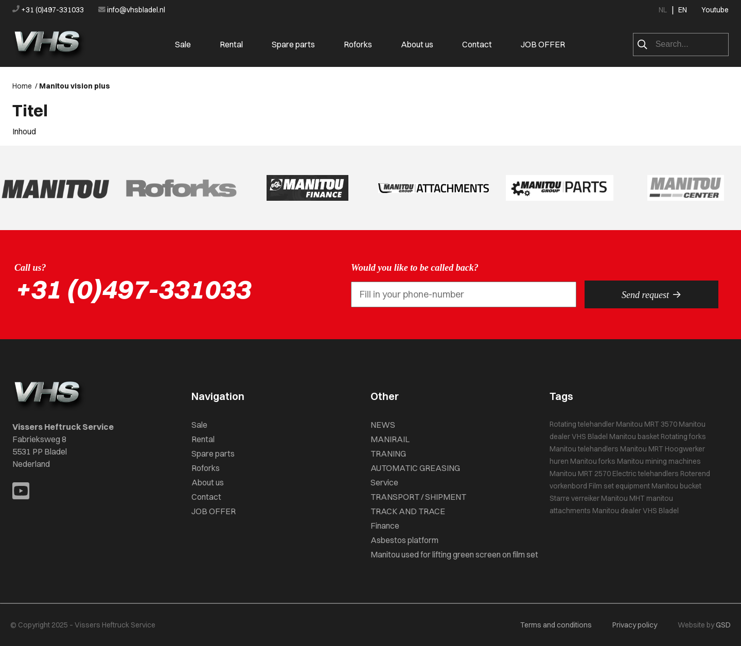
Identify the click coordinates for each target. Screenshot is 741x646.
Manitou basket (634, 436)
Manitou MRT (641, 448)
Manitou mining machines (659, 461)
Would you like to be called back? (415, 268)
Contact (477, 44)
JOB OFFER (543, 44)
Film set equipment (619, 486)
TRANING (388, 453)
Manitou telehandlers (584, 448)
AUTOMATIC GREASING (415, 468)
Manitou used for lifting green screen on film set (454, 554)
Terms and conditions (556, 625)
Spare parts (293, 44)
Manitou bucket (676, 486)
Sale (183, 44)
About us (417, 44)
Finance (384, 525)
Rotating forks (683, 436)
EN (682, 9)
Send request (651, 294)
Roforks (358, 44)
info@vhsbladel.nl (131, 9)
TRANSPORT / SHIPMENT (418, 497)
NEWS (382, 425)
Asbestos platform (404, 540)
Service (384, 482)
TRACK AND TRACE (407, 511)
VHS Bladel (590, 436)
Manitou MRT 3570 (646, 424)
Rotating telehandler (582, 424)
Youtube (715, 9)
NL (663, 9)
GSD (723, 625)
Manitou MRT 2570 (580, 473)
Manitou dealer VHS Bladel (635, 510)
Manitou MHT (623, 498)
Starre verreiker (574, 498)
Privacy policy (634, 625)
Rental (231, 44)
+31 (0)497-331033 (48, 9)
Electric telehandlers (645, 473)
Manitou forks (592, 461)
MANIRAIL (390, 439)
